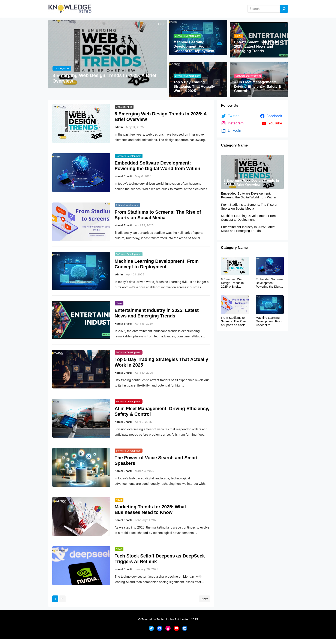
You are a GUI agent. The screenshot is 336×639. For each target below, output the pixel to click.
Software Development (187, 35)
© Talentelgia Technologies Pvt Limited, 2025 (168, 619)
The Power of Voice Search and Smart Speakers (156, 460)
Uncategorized (62, 68)
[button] (158, 24)
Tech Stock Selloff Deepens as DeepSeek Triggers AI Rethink (160, 558)
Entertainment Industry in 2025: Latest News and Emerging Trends (256, 46)
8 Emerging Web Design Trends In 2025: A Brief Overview (104, 78)
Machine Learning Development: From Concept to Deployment (194, 46)
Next (204, 599)
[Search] (284, 9)
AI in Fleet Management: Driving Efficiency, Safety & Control (257, 86)
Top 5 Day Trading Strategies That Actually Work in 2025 (194, 86)
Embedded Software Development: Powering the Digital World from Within (157, 165)
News (238, 35)
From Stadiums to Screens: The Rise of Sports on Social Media (158, 214)
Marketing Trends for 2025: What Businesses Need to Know (150, 509)
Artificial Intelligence (127, 205)
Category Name (234, 145)
